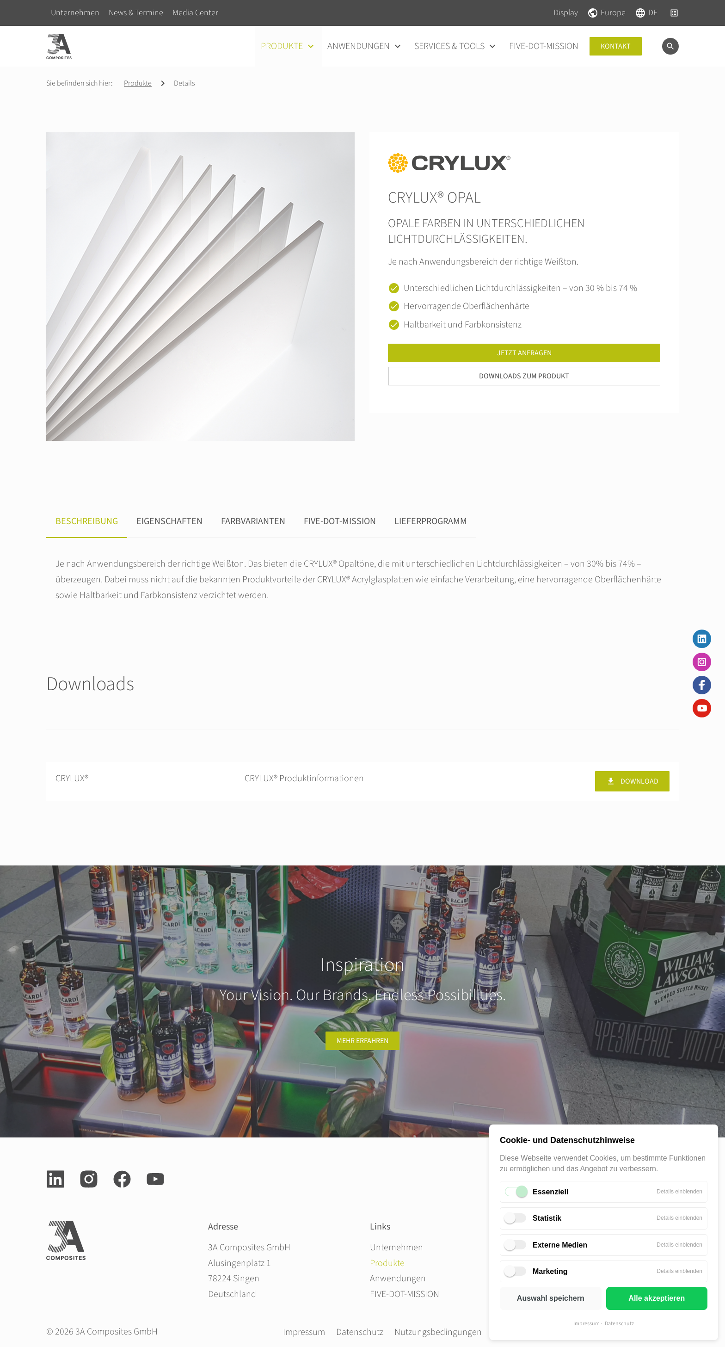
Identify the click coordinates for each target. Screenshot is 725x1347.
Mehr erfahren (362, 1041)
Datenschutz (619, 1324)
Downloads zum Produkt (524, 376)
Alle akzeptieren (656, 1298)
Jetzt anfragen (524, 353)
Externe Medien (560, 1245)
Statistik (547, 1218)
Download (632, 781)
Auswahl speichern (550, 1298)
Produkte (138, 83)
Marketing (550, 1271)
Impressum (586, 1324)
